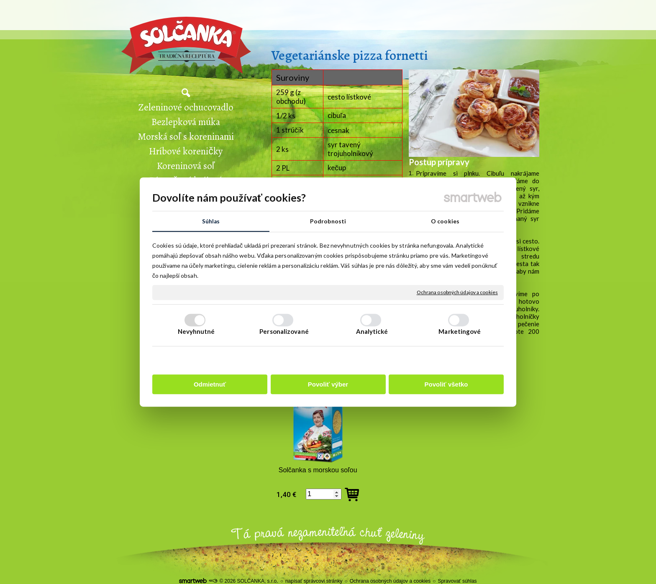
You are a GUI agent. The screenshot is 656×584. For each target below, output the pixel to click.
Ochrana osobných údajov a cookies (457, 292)
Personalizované (284, 332)
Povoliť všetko (446, 384)
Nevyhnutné (196, 332)
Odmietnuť (210, 384)
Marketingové (459, 332)
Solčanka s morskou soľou (318, 470)
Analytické (372, 332)
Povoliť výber (328, 384)
